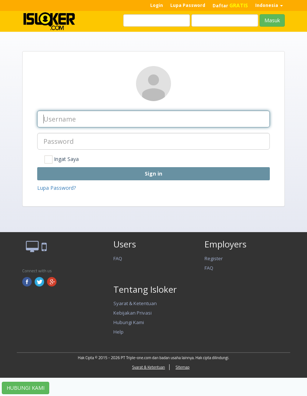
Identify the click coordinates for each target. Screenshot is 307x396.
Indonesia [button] (269, 5)
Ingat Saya (61, 159)
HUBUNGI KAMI (25, 387)
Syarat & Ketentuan (135, 303)
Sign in (153, 173)
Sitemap (182, 367)
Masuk (272, 20)
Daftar (230, 5)
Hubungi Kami (128, 322)
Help (118, 331)
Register (214, 258)
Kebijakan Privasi (132, 313)
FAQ (117, 258)
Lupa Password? (56, 187)
